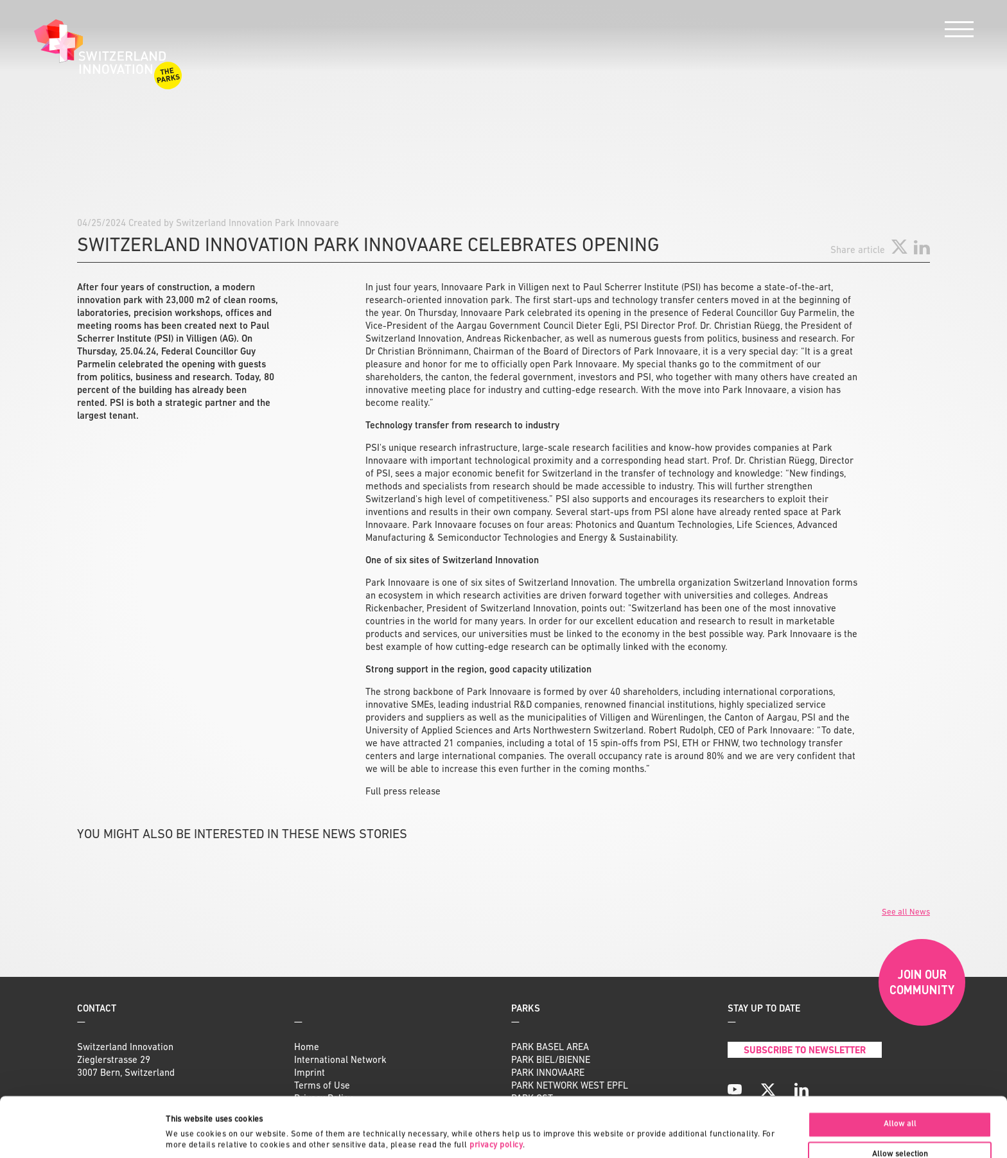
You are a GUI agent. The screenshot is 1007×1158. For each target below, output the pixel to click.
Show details (607, 1123)
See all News (906, 912)
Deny (900, 1129)
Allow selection (900, 1098)
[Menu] (959, 32)
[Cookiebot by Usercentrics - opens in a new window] (83, 1134)
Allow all (900, 1068)
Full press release (403, 792)
